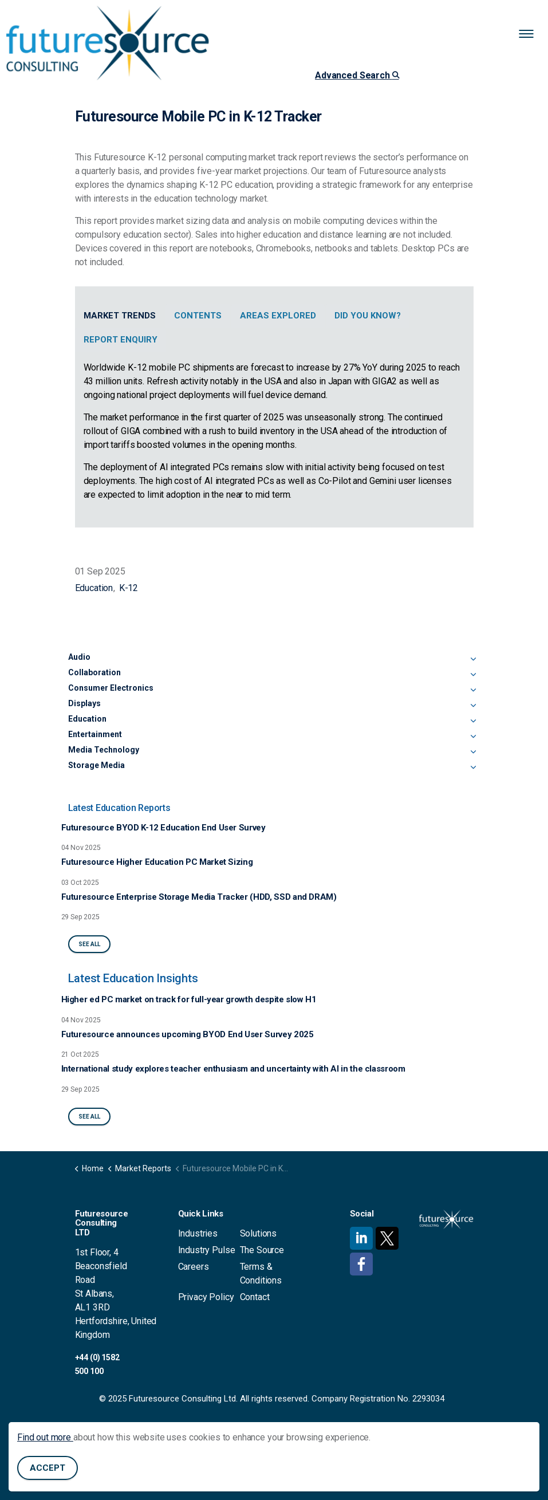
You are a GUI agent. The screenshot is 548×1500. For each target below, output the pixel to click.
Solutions (258, 1233)
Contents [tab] (198, 315)
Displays (84, 703)
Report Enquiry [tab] (120, 339)
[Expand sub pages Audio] (473, 659)
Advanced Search (357, 75)
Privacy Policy (206, 1297)
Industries (198, 1233)
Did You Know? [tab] (367, 315)
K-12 (128, 587)
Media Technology (103, 749)
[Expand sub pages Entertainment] (473, 736)
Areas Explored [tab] (278, 315)
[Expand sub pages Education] (473, 721)
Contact (255, 1297)
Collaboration (94, 672)
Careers (193, 1266)
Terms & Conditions (261, 1273)
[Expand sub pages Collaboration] (473, 675)
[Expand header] (531, 34)
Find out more (45, 1437)
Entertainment (95, 734)
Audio (79, 657)
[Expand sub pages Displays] (473, 705)
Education (94, 587)
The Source (262, 1250)
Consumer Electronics (110, 687)
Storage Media (96, 765)
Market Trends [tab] (120, 315)
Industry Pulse (206, 1250)
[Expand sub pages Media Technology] (473, 752)
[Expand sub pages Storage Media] (473, 767)
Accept (47, 1468)
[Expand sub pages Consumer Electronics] (473, 690)
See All (89, 944)
